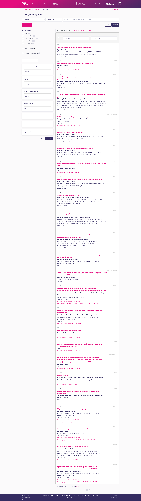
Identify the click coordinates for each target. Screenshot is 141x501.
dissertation (29, 43)
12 (60, 232)
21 (60, 388)
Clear (108, 25)
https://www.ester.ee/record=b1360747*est (68, 480)
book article (30, 41)
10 (60, 192)
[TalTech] (25, 3)
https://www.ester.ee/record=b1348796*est (68, 368)
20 (61, 373)
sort (92, 35)
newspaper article (31, 38)
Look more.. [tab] (80, 30)
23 (61, 426)
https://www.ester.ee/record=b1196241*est (68, 172)
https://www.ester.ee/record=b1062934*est (68, 70)
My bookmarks (113, 9)
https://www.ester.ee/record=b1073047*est (68, 125)
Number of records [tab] (64, 30)
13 (60, 252)
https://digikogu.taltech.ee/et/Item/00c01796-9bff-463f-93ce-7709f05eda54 (78, 440)
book (27, 33)
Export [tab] (91, 30)
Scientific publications (32, 53)
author (27, 79)
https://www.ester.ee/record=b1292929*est (68, 350)
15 (60, 286)
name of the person (31, 124)
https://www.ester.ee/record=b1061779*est (68, 337)
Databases (28, 9)
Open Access (30, 48)
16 (60, 308)
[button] (119, 4)
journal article (30, 36)
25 (61, 464)
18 (60, 341)
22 (61, 406)
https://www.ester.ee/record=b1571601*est (68, 460)
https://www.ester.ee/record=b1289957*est (68, 402)
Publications (37, 9)
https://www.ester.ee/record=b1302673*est (68, 420)
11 (60, 210)
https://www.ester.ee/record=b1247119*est (68, 384)
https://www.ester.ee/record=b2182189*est (68, 437)
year (23, 58)
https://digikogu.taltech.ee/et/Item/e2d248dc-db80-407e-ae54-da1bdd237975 (78, 303)
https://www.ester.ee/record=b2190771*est (68, 301)
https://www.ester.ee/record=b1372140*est (68, 228)
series (26, 116)
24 (61, 444)
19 (60, 355)
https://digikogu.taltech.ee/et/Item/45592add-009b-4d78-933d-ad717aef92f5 (78, 422)
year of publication (30, 67)
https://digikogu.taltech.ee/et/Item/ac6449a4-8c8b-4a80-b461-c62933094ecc (78, 482)
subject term (28, 104)
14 (60, 270)
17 (60, 328)
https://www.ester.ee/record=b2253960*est (69, 323)
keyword (27, 132)
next (92, 490)
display (65, 35)
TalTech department (31, 91)
